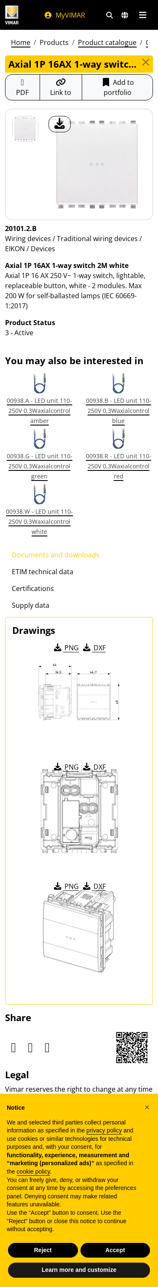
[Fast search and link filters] (109, 15)
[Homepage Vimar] (12, 14)
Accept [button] (115, 1250)
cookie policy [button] (33, 1171)
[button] (147, 1107)
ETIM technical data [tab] (42, 571)
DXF (93, 647)
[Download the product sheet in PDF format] (22, 87)
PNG (65, 647)
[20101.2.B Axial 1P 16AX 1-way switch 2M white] (25, 129)
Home (20, 42)
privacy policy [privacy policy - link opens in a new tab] (104, 1130)
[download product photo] (59, 124)
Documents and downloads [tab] (55, 554)
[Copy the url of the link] (61, 87)
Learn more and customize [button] (79, 1269)
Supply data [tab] (30, 605)
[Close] (146, 62)
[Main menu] (142, 15)
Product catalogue (107, 42)
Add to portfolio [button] (117, 87)
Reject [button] (43, 1250)
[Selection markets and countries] (125, 15)
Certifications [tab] (33, 588)
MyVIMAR (64, 15)
